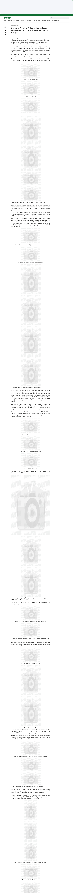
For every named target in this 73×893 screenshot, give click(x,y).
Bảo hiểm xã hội (28, 20)
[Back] (5, 40)
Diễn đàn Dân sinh (55, 20)
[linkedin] (5, 30)
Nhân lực (10, 20)
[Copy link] (5, 35)
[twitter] (5, 28)
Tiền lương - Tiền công (46, 20)
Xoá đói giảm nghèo (36, 20)
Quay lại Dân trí (7, 15)
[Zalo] (5, 32)
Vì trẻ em (22, 20)
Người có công (16, 20)
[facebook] (5, 26)
